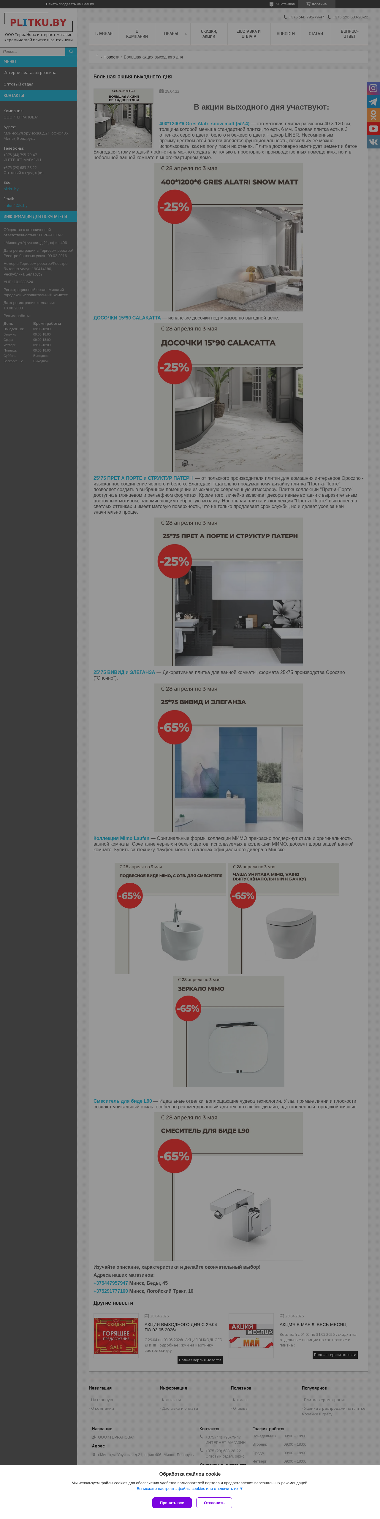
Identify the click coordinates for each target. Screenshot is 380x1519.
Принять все (172, 1503)
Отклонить (215, 1503)
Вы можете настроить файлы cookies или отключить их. (188, 1490)
